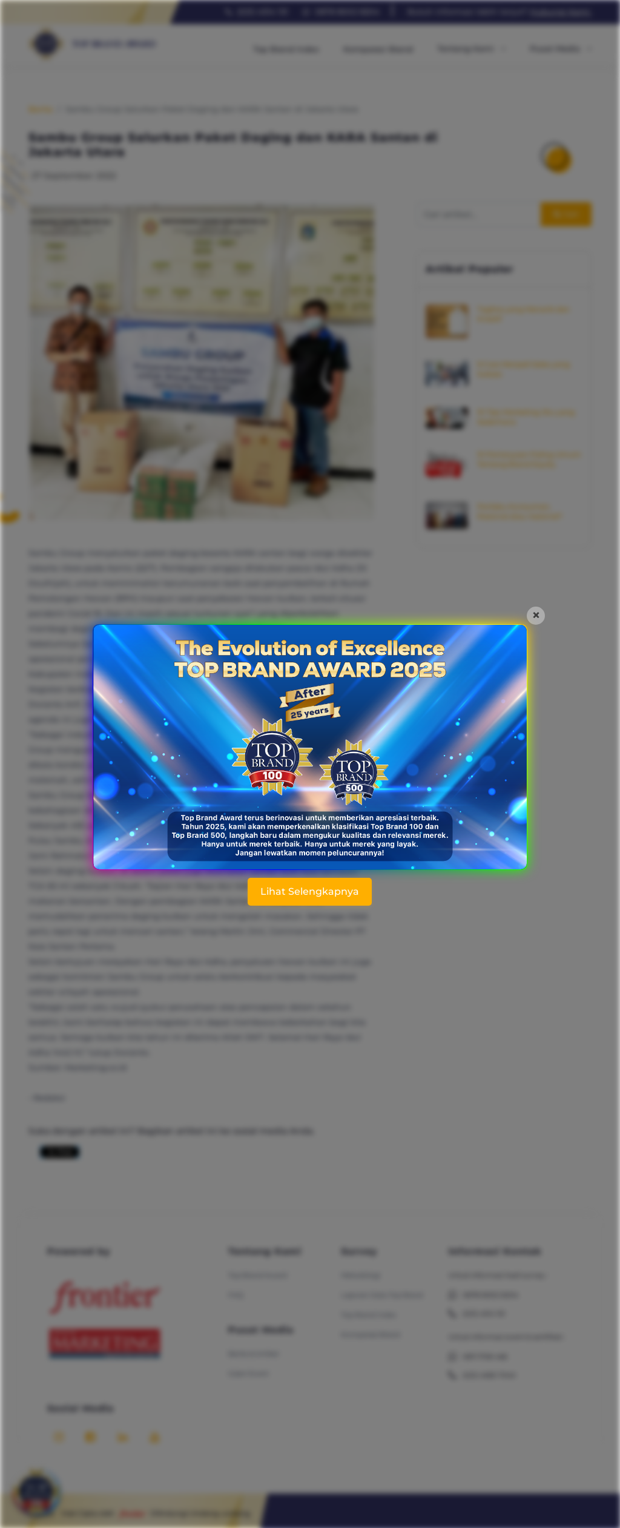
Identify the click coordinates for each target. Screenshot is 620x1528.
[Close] (536, 616)
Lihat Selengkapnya (309, 891)
